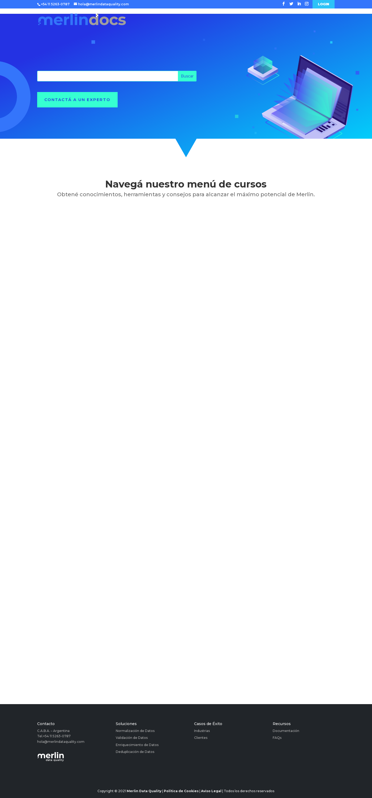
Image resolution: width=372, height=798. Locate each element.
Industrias (202, 731)
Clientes (200, 738)
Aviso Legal (211, 791)
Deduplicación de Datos (135, 752)
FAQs (277, 738)
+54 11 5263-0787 (55, 4)
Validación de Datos (132, 738)
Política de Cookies (181, 791)
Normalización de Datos (135, 731)
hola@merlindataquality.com (60, 742)
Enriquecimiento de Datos (137, 745)
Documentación (286, 731)
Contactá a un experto (77, 99)
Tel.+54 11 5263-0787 (54, 736)
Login (323, 4)
